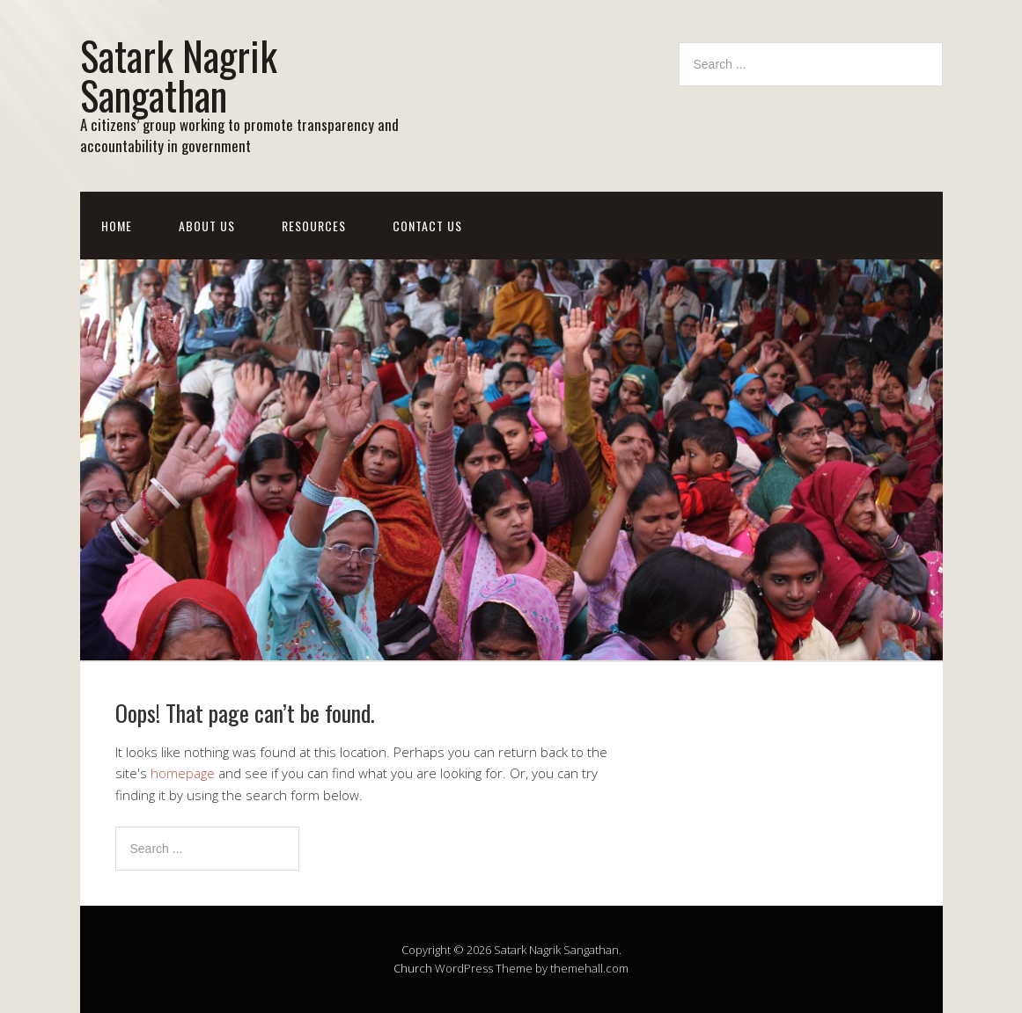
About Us (207, 225)
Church (412, 968)
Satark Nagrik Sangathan (178, 75)
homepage (183, 773)
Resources (314, 225)
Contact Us (427, 225)
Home (116, 225)
